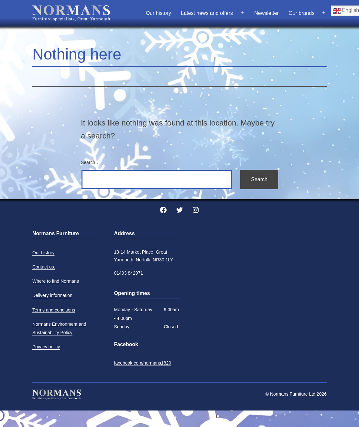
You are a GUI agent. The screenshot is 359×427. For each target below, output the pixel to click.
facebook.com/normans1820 (142, 363)
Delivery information (52, 295)
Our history (158, 13)
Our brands (301, 13)
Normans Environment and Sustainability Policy (59, 328)
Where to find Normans (55, 281)
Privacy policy (46, 346)
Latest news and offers (207, 13)
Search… (90, 162)
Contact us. (43, 266)
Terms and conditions (53, 309)
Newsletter (266, 13)
